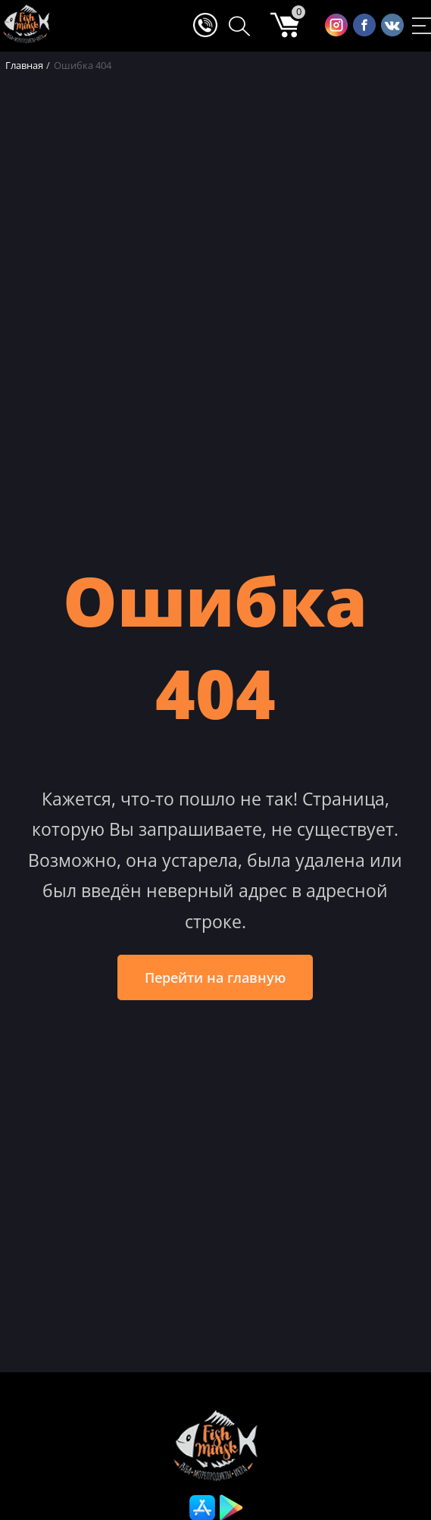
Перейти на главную (215, 977)
